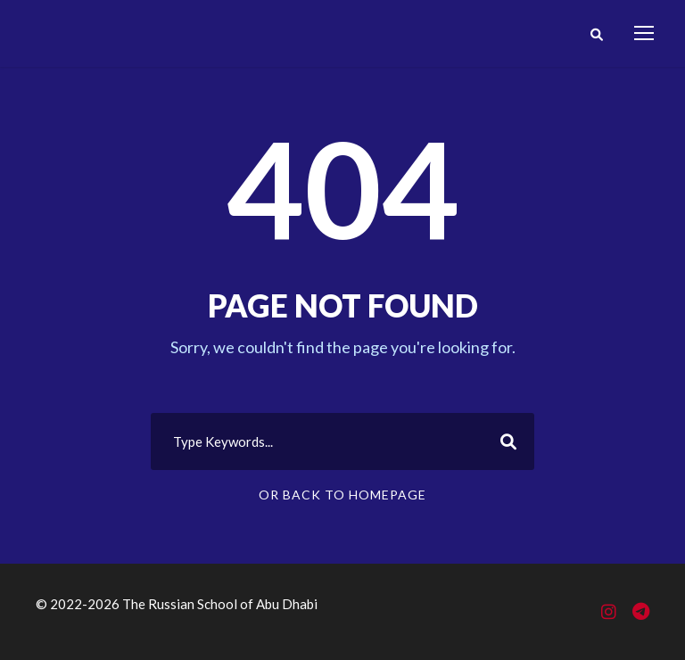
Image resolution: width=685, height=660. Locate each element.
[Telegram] (640, 613)
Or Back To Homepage (342, 494)
